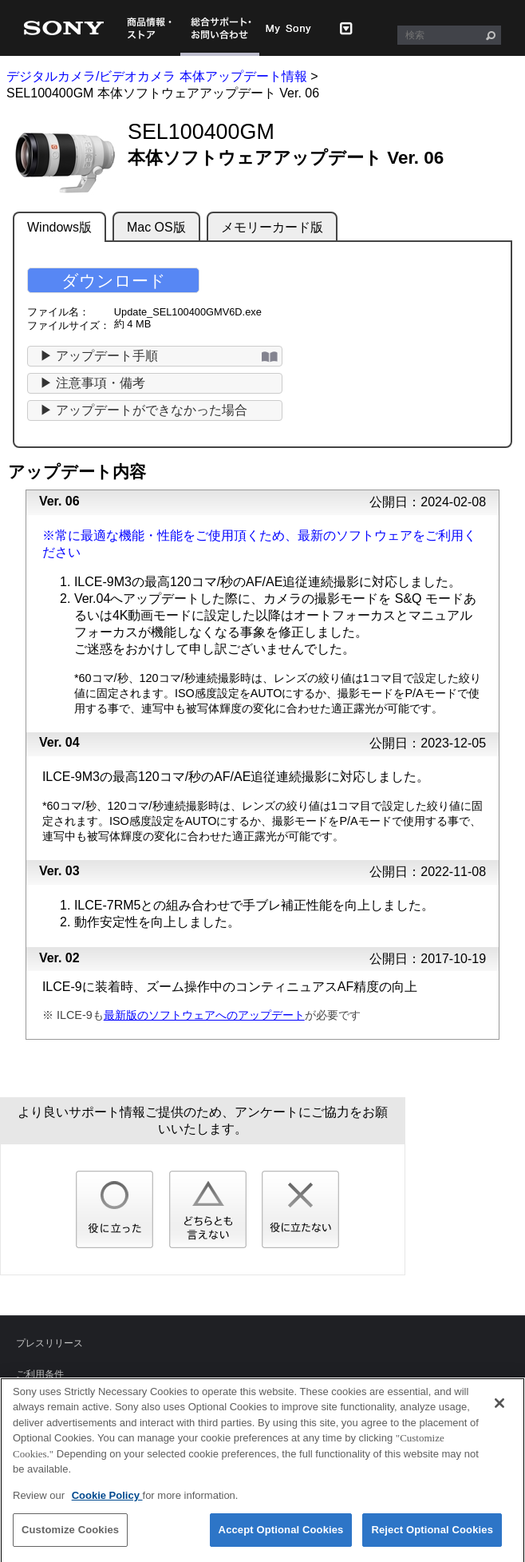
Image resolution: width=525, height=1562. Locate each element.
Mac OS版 (156, 227)
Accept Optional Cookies (281, 1537)
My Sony (288, 28)
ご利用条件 (40, 1374)
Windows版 (59, 227)
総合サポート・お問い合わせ (219, 28)
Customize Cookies (70, 1537)
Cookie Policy (107, 1502)
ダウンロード (113, 281)
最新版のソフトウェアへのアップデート (204, 1015)
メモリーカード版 (272, 227)
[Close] (499, 1409)
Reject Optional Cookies (432, 1537)
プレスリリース (49, 1343)
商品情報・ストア (150, 28)
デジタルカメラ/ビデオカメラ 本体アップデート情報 (156, 76)
